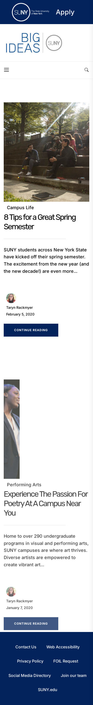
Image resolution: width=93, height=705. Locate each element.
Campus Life (20, 207)
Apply (65, 12)
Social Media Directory (29, 675)
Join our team (74, 675)
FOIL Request (65, 661)
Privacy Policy (30, 661)
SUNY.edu (47, 689)
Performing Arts (24, 488)
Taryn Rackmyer (19, 307)
